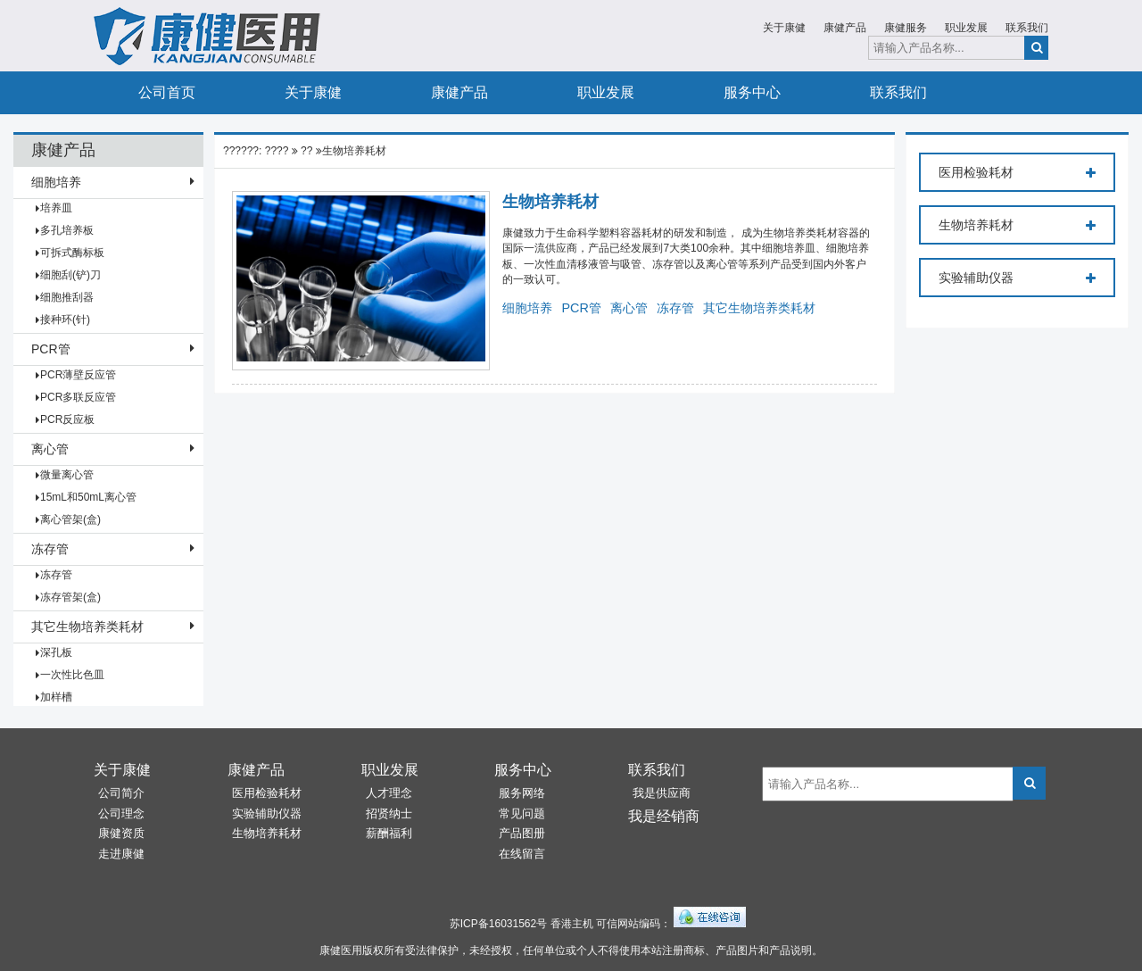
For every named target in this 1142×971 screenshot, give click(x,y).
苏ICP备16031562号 (498, 923)
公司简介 (121, 793)
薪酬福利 (389, 833)
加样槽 (56, 697)
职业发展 (966, 27)
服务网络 (522, 793)
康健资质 (121, 833)
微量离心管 (67, 475)
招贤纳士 (389, 813)
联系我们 (1026, 27)
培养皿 (56, 208)
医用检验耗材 (1017, 173)
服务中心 (752, 92)
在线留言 (522, 853)
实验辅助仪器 (1017, 278)
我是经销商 (663, 816)
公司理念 (121, 813)
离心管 (50, 449)
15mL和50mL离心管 (88, 497)
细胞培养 (56, 182)
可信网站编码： (633, 923)
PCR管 (50, 349)
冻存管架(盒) (70, 597)
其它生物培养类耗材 (87, 626)
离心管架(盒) (70, 519)
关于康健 (784, 27)
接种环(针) (65, 319)
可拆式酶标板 (72, 252)
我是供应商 (662, 793)
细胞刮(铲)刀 (70, 275)
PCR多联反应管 (78, 397)
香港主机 (571, 923)
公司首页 (166, 92)
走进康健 (121, 853)
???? (277, 151)
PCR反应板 (67, 419)
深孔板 (56, 652)
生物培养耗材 (354, 151)
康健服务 (905, 27)
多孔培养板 (67, 230)
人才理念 (389, 793)
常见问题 (522, 813)
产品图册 (522, 833)
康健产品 (844, 27)
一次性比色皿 (72, 674)
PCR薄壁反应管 (78, 375)
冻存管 (50, 549)
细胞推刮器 (67, 297)
